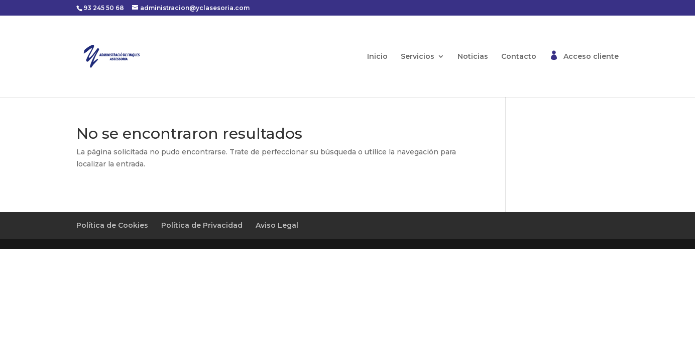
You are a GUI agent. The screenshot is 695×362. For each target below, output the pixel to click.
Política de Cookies (112, 225)
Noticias (472, 57)
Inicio (377, 57)
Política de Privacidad (202, 225)
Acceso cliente (591, 57)
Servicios (417, 57)
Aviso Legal (277, 225)
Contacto (518, 57)
